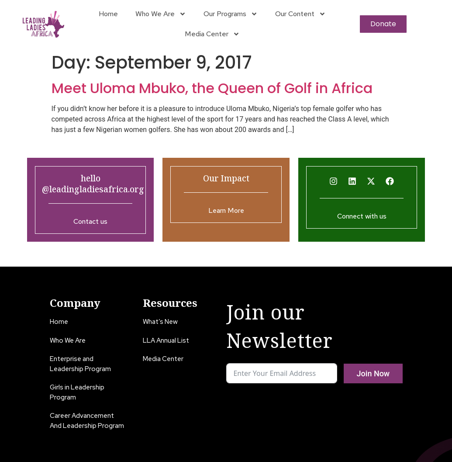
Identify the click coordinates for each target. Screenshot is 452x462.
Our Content (300, 14)
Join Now (373, 373)
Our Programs (231, 14)
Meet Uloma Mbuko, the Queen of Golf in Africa (212, 88)
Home (108, 13)
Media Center (212, 34)
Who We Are (160, 14)
